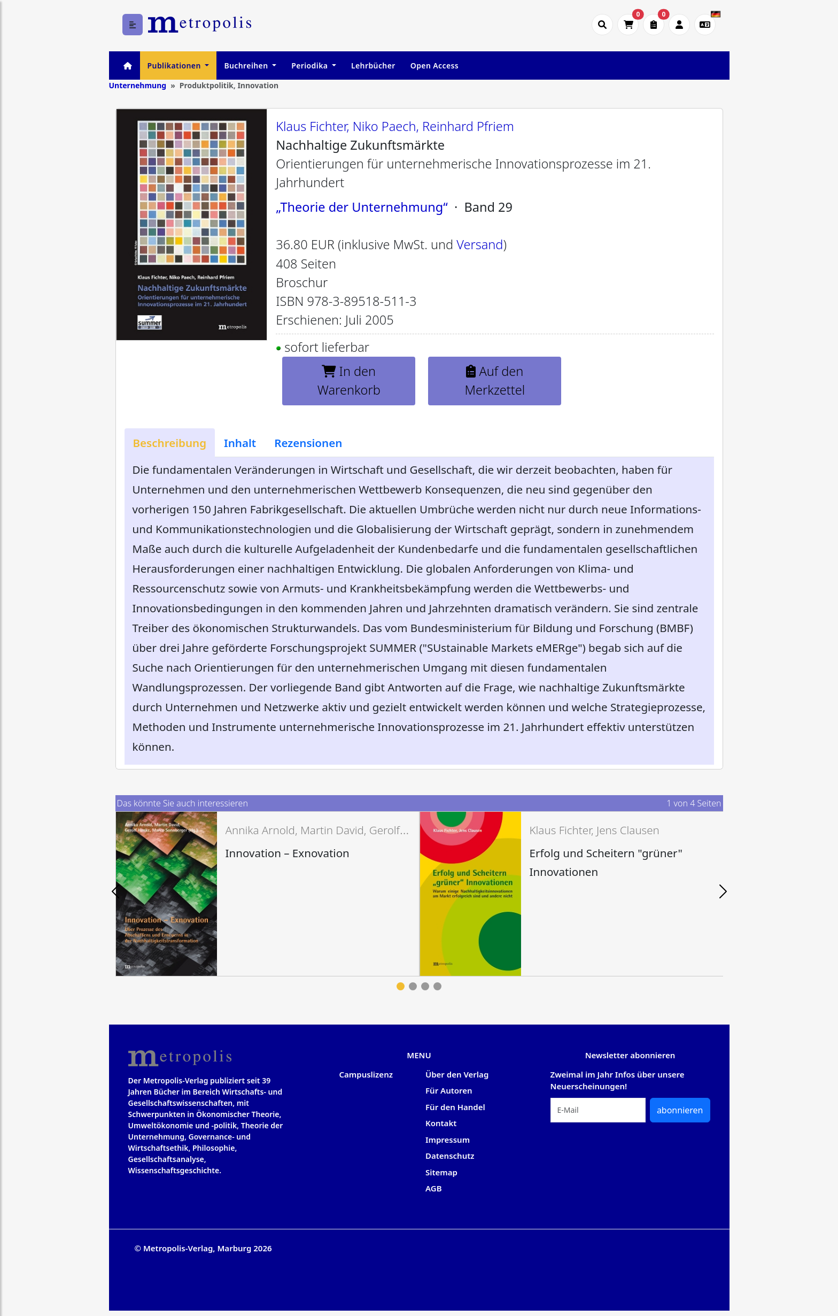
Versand (479, 244)
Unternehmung (138, 85)
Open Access (434, 65)
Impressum (447, 1139)
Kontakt (440, 1123)
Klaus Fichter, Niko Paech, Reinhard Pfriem (395, 126)
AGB (433, 1188)
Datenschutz (450, 1155)
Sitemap (441, 1172)
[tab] (170, 442)
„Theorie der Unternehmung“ (361, 207)
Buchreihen (247, 65)
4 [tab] (437, 986)
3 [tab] (425, 986)
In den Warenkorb (349, 380)
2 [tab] (413, 986)
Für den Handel (455, 1107)
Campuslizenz (366, 1074)
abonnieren (680, 1110)
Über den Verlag (456, 1074)
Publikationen (175, 65)
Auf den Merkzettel (495, 380)
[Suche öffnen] (602, 24)
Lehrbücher (373, 65)
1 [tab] (401, 986)
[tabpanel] (267, 893)
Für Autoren (448, 1090)
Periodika (310, 65)
